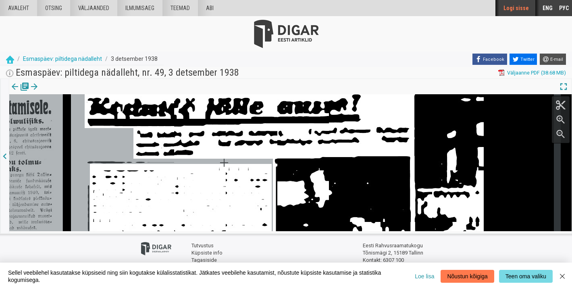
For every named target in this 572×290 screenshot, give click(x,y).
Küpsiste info (207, 251)
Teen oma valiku (525, 276)
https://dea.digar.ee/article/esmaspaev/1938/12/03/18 (73, 114)
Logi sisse (516, 8)
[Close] (562, 276)
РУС (564, 8)
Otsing (53, 8)
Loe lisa (424, 276)
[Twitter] (523, 59)
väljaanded (93, 8)
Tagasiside (204, 258)
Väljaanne (20, 92)
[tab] (20, 92)
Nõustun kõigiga (467, 276)
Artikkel (56, 92)
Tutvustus (202, 244)
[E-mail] (553, 59)
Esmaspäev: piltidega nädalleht (62, 59)
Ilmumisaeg (139, 8)
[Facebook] (489, 59)
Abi (210, 8)
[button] (69, 92)
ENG (548, 8)
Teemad (180, 8)
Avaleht (18, 8)
